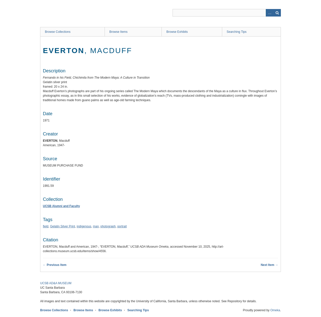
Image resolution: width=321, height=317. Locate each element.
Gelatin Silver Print (62, 226)
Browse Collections (57, 32)
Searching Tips (237, 32)
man (96, 226)
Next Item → (269, 265)
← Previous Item (54, 265)
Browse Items (118, 32)
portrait (122, 226)
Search (277, 13)
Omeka (275, 310)
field (45, 226)
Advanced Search (269, 13)
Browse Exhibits (177, 32)
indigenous (84, 226)
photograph (108, 226)
